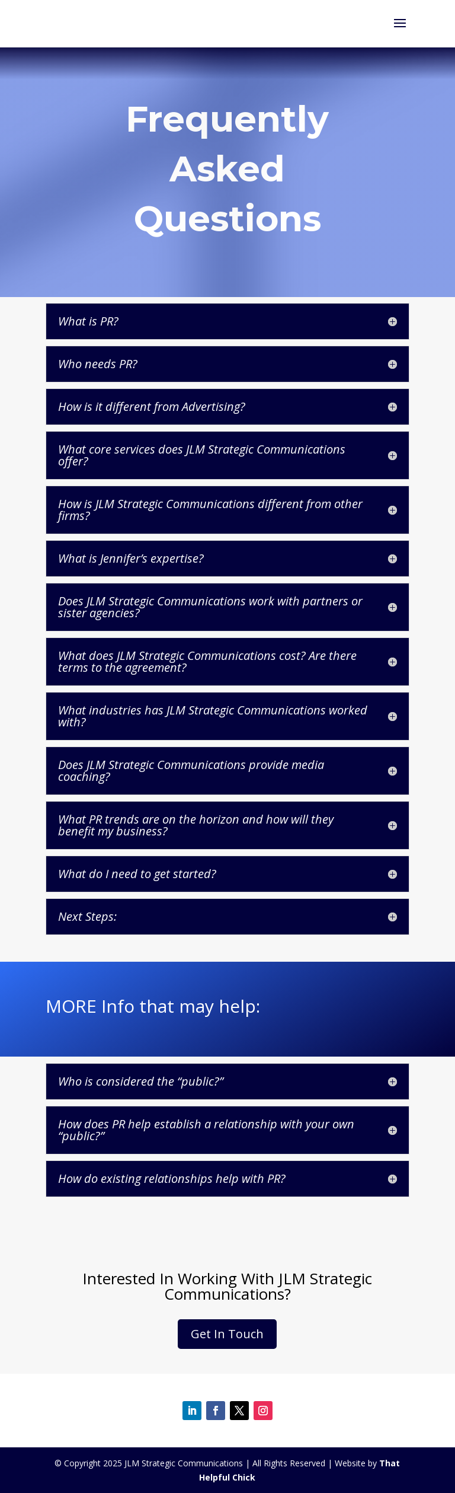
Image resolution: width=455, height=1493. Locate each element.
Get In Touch (227, 1334)
